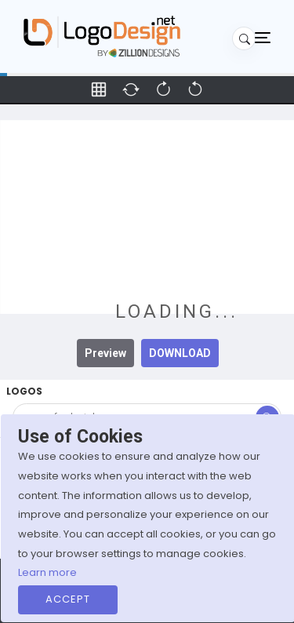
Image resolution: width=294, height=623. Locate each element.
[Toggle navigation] (262, 37)
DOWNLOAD (180, 353)
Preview (105, 353)
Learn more (47, 572)
